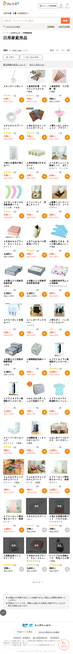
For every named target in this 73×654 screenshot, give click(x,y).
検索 (65, 20)
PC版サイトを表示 (25, 632)
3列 (68, 50)
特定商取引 (54, 637)
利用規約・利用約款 (22, 637)
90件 (25, 50)
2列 (62, 50)
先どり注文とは (37, 64)
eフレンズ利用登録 (48, 6)
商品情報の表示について (15, 64)
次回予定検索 (64, 26)
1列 (57, 50)
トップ (5, 33)
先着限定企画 (15, 33)
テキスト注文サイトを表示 (48, 632)
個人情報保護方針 (40, 637)
